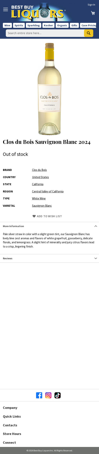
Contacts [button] (10, 425)
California (37, 184)
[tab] (49, 226)
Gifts (74, 25)
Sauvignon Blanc (42, 205)
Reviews (7, 258)
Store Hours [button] (12, 434)
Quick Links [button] (12, 416)
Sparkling (33, 25)
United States (40, 177)
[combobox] (49, 33)
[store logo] (43, 12)
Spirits (19, 25)
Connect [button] (9, 442)
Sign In (91, 4)
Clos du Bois (39, 170)
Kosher (48, 25)
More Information (13, 226)
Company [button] (10, 407)
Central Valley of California (48, 191)
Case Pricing (89, 25)
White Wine (39, 198)
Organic (62, 25)
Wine (7, 25)
